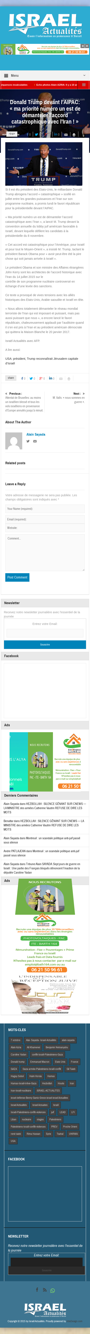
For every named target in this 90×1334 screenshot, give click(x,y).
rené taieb (16, 1134)
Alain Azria (16, 1047)
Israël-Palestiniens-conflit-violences (28, 1112)
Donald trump (18, 1062)
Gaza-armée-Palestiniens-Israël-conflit (42, 1069)
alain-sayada (68, 1040)
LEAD (63, 1112)
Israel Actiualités (19, 1105)
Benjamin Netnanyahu (57, 1047)
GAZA (14, 1069)
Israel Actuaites (39, 1105)
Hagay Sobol (17, 1076)
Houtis (61, 1083)
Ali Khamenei (33, 1047)
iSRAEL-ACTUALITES (48, 1090)
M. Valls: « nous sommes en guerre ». (66, 398)
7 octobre (15, 1040)
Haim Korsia (35, 1076)
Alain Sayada (35, 434)
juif (52, 1112)
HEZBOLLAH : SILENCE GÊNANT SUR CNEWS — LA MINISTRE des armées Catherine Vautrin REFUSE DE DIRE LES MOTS (45, 808)
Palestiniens (55, 1119)
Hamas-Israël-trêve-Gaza (23, 1083)
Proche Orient (70, 1126)
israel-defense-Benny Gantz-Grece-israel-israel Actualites (39, 1098)
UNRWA (73, 1134)
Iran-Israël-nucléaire (21, 1090)
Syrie (48, 1134)
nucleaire (26, 1119)
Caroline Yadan (18, 1054)
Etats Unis (60, 1062)
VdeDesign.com (74, 1321)
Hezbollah (47, 1083)
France (74, 1062)
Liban (13, 1119)
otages (40, 1119)
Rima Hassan (33, 1134)
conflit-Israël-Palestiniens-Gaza (47, 1054)
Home (5, 134)
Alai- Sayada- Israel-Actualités (41, 1040)
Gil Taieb (71, 1069)
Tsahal (60, 1134)
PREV (54, 1126)
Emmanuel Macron (39, 1062)
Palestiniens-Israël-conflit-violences (28, 1126)
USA (13, 1141)
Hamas (51, 1076)
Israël (56, 1105)
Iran (72, 1083)
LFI (73, 1112)
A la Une (15, 134)
